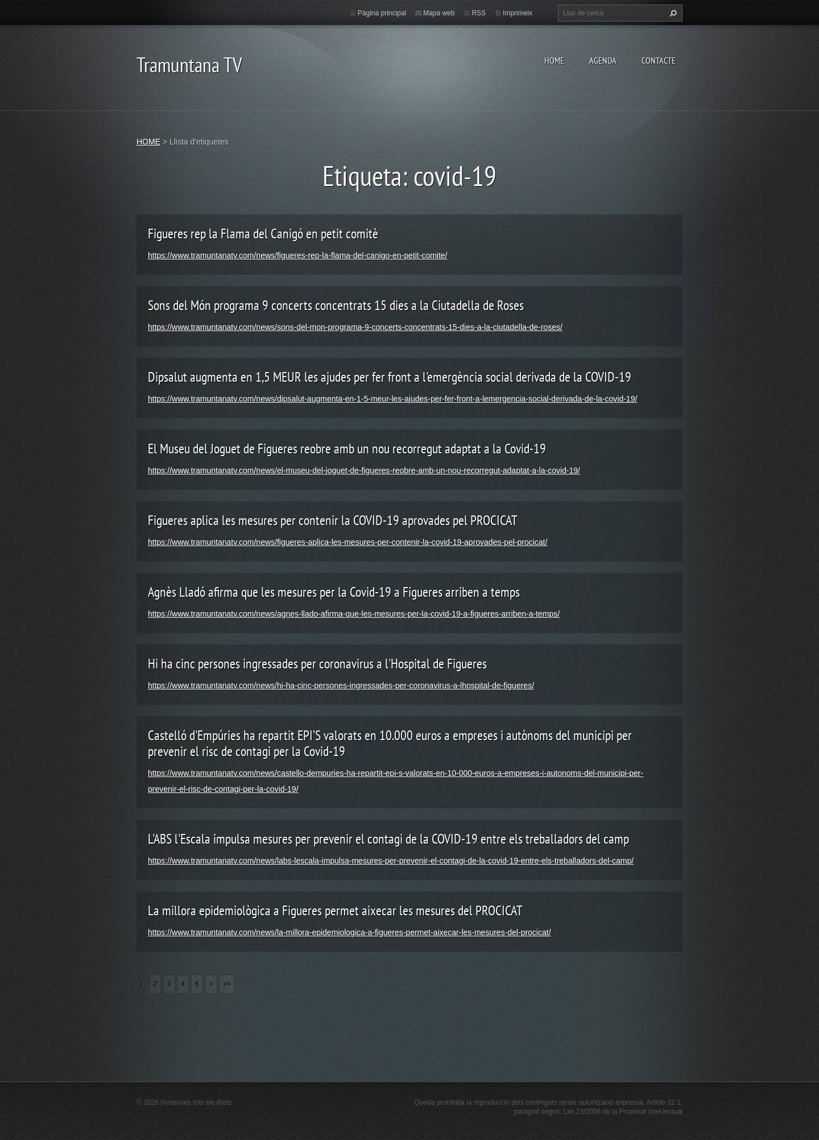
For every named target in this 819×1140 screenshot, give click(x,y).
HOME (554, 60)
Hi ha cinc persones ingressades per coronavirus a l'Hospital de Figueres (317, 663)
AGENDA (603, 60)
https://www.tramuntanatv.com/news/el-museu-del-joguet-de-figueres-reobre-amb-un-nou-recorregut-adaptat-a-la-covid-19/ (364, 470)
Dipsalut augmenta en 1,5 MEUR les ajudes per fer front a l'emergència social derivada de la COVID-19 (389, 377)
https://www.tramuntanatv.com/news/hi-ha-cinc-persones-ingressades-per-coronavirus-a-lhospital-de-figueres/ (341, 685)
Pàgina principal (382, 13)
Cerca (671, 13)
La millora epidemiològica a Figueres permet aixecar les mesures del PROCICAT (335, 910)
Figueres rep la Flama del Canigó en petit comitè (263, 233)
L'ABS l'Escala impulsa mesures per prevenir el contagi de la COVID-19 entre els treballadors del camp (388, 839)
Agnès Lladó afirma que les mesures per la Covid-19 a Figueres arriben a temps (334, 592)
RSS (478, 13)
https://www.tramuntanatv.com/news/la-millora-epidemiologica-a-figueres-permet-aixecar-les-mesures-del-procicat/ (349, 932)
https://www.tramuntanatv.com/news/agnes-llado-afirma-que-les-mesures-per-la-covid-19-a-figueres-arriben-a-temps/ (354, 613)
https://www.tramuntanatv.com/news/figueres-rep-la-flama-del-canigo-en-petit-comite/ (298, 255)
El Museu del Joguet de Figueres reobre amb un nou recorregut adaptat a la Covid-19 (347, 448)
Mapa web (438, 13)
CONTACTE (659, 60)
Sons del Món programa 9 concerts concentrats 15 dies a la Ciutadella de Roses (336, 305)
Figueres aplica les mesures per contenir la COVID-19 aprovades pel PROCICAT (333, 520)
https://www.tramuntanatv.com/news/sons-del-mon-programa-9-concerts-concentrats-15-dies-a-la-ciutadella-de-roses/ (355, 327)
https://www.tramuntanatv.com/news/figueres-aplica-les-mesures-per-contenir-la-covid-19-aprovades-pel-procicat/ (347, 542)
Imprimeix (517, 13)
